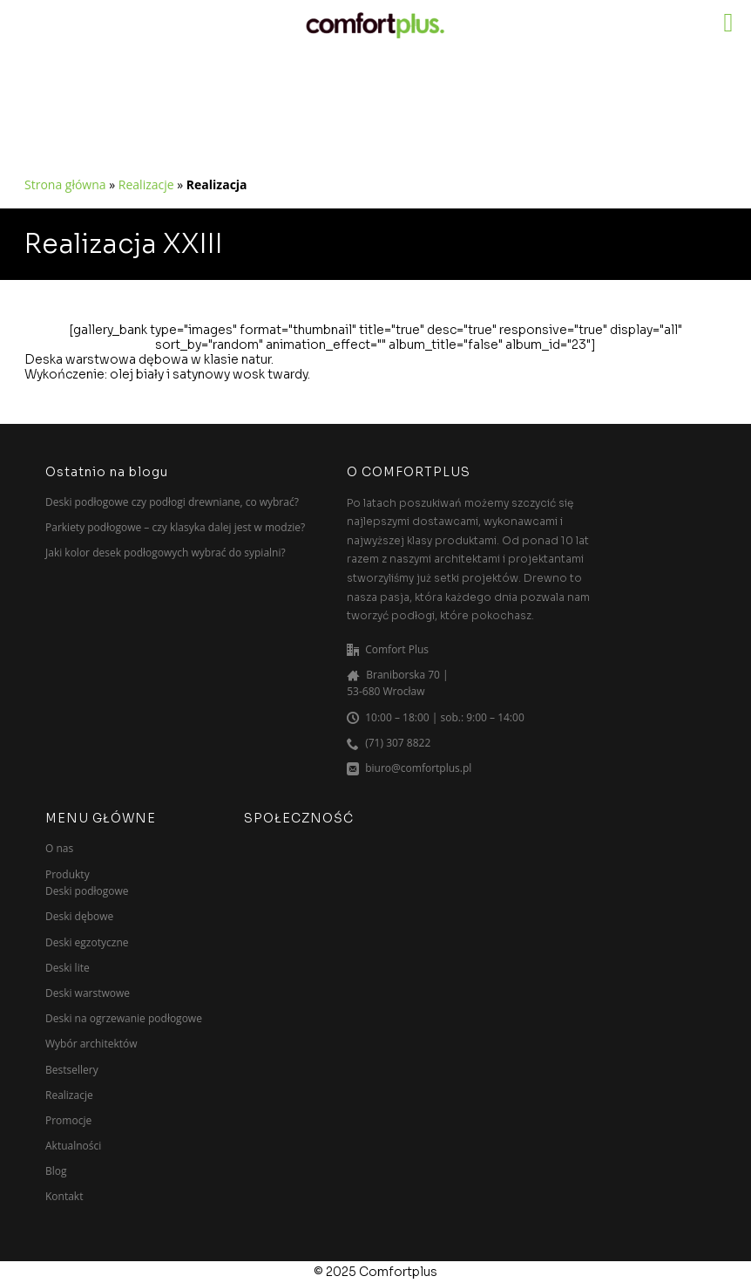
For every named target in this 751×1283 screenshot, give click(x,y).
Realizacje (146, 184)
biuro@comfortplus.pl (418, 768)
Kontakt (64, 1196)
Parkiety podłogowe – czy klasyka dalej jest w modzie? (175, 527)
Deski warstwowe (87, 993)
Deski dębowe (79, 916)
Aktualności (73, 1145)
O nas (59, 848)
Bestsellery (71, 1069)
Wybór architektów (91, 1043)
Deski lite (67, 967)
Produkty (67, 874)
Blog (56, 1171)
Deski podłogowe (87, 891)
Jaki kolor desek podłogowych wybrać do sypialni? (165, 552)
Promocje (68, 1120)
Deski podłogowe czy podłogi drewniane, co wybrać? (172, 502)
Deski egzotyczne (86, 942)
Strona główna (65, 184)
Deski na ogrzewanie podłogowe (123, 1018)
